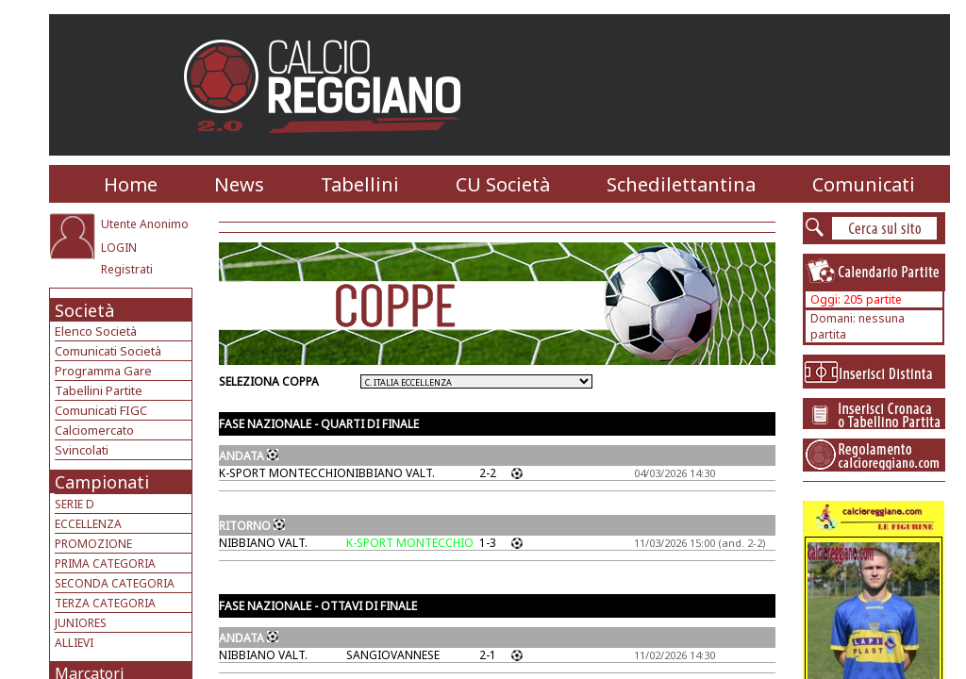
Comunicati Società (108, 350)
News (239, 184)
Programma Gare (103, 370)
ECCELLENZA (88, 524)
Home (131, 184)
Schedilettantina (681, 184)
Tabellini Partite (98, 390)
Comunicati (863, 184)
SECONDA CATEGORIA (115, 583)
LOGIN (119, 248)
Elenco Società (96, 331)
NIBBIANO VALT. (390, 473)
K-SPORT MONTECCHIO (282, 473)
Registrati (127, 269)
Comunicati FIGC (101, 410)
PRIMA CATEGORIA (105, 563)
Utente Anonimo (145, 224)
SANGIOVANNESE (393, 655)
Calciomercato (94, 430)
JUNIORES (81, 623)
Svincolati (81, 449)
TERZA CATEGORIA (105, 603)
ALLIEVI (74, 643)
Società (84, 310)
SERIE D (74, 504)
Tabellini (360, 184)
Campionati (102, 482)
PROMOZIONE (93, 544)
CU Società (503, 184)
